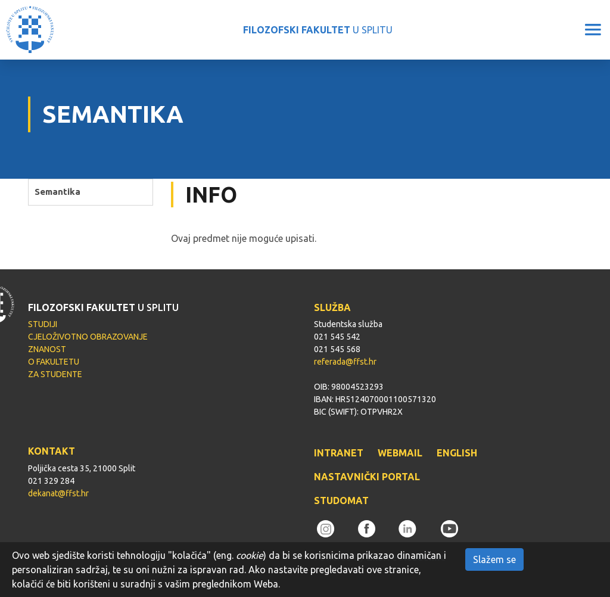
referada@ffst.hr (345, 361)
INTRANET (338, 452)
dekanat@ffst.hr (58, 493)
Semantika (57, 191)
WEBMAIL (400, 452)
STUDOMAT (341, 500)
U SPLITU (318, 29)
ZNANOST (47, 349)
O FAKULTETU (53, 361)
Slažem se (494, 559)
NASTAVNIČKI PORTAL (367, 476)
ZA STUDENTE (55, 374)
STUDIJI (42, 324)
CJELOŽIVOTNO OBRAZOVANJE (88, 336)
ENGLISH (457, 452)
